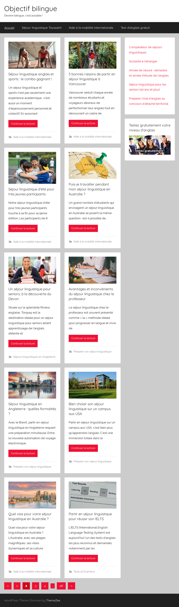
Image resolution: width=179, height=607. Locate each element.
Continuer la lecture (23, 123)
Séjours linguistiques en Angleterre (34, 356)
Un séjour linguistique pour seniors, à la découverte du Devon (29, 294)
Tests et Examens (84, 571)
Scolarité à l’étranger (143, 61)
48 (61, 586)
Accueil (9, 27)
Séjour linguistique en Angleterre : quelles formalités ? (32, 409)
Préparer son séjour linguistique (93, 351)
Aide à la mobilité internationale (91, 27)
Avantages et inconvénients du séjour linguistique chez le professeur (91, 294)
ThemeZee (53, 600)
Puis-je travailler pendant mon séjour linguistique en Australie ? (89, 189)
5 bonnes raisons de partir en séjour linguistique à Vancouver (92, 79)
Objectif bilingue (30, 8)
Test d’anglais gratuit (135, 27)
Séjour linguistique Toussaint (42, 27)
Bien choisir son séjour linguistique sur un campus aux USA (90, 409)
